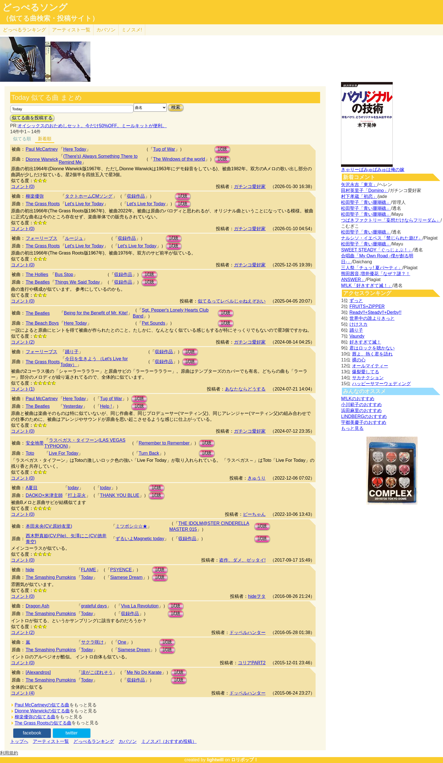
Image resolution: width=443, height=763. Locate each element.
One (122, 642)
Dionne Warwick (42, 159)
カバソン (106, 30)
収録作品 (136, 196)
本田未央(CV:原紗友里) (49, 526)
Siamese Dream (126, 577)
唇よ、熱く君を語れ (372, 354)
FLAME (88, 569)
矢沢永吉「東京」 (359, 184)
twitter (72, 732)
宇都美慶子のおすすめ (363, 422)
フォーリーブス (41, 238)
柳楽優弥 (35, 196)
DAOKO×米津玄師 (44, 495)
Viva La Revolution (139, 605)
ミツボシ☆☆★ (131, 526)
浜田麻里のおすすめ (361, 410)
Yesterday (73, 406)
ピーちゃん (254, 514)
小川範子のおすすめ (361, 404)
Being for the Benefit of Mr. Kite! (96, 313)
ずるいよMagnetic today (140, 538)
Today (87, 577)
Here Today (74, 149)
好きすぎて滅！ (365, 342)
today (73, 487)
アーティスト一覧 (51, 741)
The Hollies (37, 274)
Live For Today (64, 453)
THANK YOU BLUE (119, 495)
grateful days (94, 605)
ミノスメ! (131, 30)
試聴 (222, 149)
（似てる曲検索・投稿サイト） (50, 18)
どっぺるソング (35, 7)
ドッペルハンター (247, 632)
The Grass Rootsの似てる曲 (43, 723)
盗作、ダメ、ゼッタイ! (242, 560)
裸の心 (359, 359)
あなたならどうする (245, 389)
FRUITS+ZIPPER (367, 306)
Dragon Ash (37, 605)
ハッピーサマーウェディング (381, 383)
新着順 (44, 138)
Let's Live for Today (84, 203)
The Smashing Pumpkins (51, 577)
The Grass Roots (43, 203)
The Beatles (38, 282)
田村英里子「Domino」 (364, 190)
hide (30, 569)
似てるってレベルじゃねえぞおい (232, 301)
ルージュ (74, 238)
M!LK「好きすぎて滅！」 (366, 285)
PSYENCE (121, 569)
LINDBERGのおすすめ (364, 416)
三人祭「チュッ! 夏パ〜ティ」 (371, 267)
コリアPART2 (252, 662)
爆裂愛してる (365, 371)
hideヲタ (257, 596)
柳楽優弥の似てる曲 (35, 716)
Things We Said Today (77, 282)
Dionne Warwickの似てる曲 (42, 710)
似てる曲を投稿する (32, 117)
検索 (175, 107)
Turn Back (149, 453)
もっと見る (352, 428)
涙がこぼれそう (97, 672)
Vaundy (356, 336)
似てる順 (22, 138)
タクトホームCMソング (89, 196)
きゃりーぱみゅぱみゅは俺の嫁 (372, 169)
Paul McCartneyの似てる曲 (42, 704)
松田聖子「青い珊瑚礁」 (366, 202)
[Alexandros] (38, 672)
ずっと (356, 300)
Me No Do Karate (144, 672)
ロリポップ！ (244, 759)
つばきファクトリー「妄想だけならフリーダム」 (390, 220)
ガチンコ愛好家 (250, 186)
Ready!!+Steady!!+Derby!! (375, 312)
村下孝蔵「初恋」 (359, 196)
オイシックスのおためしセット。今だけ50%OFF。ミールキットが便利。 (92, 125)
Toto (30, 453)
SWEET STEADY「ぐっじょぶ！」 (376, 249)
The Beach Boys (42, 323)
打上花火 (77, 495)
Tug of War (164, 149)
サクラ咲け (92, 642)
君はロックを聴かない (372, 348)
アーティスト (71, 30)
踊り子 (72, 351)
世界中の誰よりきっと (372, 318)
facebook (32, 732)
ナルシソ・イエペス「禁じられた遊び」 (381, 238)
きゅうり (256, 478)
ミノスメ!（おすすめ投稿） (169, 741)
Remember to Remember (164, 443)
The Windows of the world (179, 159)
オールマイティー (370, 365)
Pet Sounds (153, 323)
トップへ (19, 741)
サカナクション (368, 377)
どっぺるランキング (93, 741)
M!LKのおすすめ (357, 398)
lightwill (215, 759)
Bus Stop (64, 274)
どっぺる (24, 30)
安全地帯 (35, 443)
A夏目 (32, 487)
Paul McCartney (42, 149)
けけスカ (358, 324)
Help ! (106, 406)
